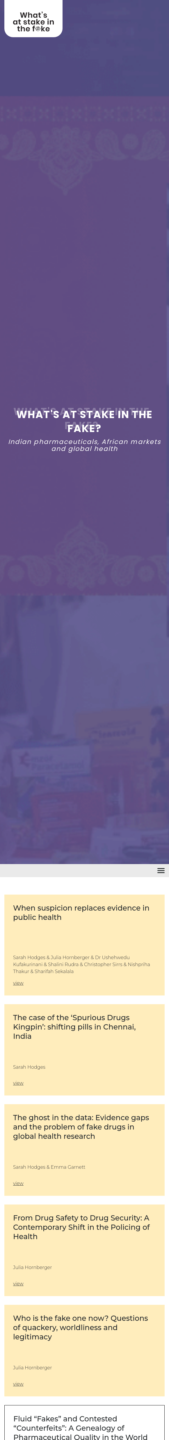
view (18, 983)
